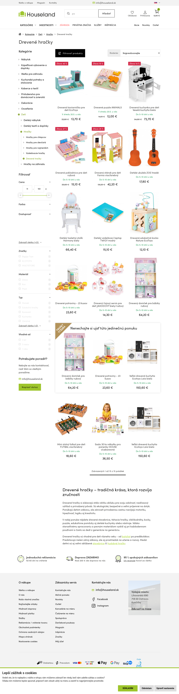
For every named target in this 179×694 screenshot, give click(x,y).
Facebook (102, 599)
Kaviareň (26, 312)
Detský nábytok (32, 120)
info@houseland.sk (106, 2)
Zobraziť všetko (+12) (29, 242)
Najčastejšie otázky (28, 604)
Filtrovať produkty (72, 53)
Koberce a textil (29, 88)
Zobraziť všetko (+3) (28, 325)
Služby (98, 25)
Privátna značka (81, 25)
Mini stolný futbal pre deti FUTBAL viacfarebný (71, 446)
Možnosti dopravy (27, 608)
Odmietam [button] (147, 688)
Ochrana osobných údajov (31, 632)
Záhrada (64, 25)
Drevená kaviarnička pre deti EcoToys (71, 109)
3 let (24, 339)
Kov (24, 284)
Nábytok (25, 59)
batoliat (126, 536)
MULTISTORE (28, 265)
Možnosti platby (26, 613)
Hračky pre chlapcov (36, 137)
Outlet (156, 25)
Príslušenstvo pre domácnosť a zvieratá (33, 95)
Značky (58, 636)
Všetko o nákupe (26, 2)
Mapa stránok (26, 636)
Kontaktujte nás (63, 590)
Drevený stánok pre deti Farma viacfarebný (108, 174)
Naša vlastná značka (29, 599)
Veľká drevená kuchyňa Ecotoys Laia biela (142, 377)
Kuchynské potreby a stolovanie (32, 81)
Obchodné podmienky (29, 627)
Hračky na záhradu (34, 164)
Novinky (146, 25)
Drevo (25, 279)
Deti (40, 34)
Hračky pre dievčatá (36, 142)
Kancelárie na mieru (65, 608)
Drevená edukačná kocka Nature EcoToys (144, 239)
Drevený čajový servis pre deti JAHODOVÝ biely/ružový (108, 304)
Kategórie (30, 34)
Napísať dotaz (30, 387)
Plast (24, 288)
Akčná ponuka (62, 594)
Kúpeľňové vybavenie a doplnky (34, 66)
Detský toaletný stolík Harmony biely (71, 239)
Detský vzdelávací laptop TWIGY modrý (108, 239)
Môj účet (59, 641)
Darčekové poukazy (65, 622)
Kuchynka (26, 316)
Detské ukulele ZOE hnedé (144, 172)
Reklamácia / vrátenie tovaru (33, 622)
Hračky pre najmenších (37, 147)
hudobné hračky (116, 543)
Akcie (136, 25)
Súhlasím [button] (127, 688)
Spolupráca (61, 618)
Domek (25, 303)
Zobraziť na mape (141, 608)
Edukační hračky (30, 307)
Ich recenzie (129, 560)
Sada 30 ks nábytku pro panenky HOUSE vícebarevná (108, 447)
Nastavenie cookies (28, 641)
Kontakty (53, 2)
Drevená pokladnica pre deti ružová (71, 174)
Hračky (49, 34)
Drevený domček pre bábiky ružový (144, 304)
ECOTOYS (27, 261)
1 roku (25, 348)
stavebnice (99, 543)
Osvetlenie (27, 108)
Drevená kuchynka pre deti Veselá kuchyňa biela (144, 109)
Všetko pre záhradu (31, 73)
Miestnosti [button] (46, 25)
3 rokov (25, 344)
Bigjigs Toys (27, 256)
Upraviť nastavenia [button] (165, 688)
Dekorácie (27, 102)
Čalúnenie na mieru (64, 613)
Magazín (41, 2)
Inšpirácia (110, 25)
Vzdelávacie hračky (35, 153)
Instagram (103, 605)
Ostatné (26, 321)
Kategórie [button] (26, 25)
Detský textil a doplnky (36, 125)
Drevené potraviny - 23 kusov (71, 303)
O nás (21, 594)
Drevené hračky (64, 34)
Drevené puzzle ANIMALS (108, 107)
